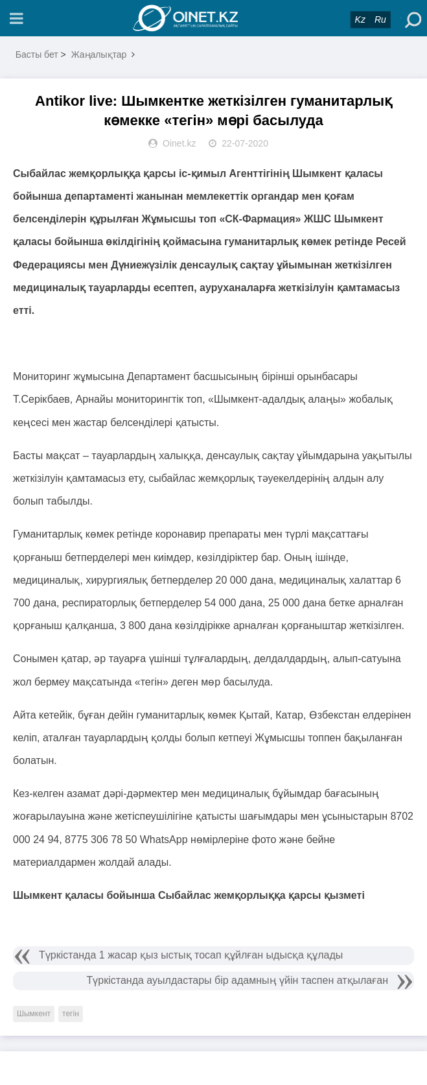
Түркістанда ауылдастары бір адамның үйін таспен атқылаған (237, 980)
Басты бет (37, 54)
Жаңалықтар (99, 54)
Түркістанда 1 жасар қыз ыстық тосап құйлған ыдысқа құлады (191, 954)
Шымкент (34, 1013)
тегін (70, 1013)
